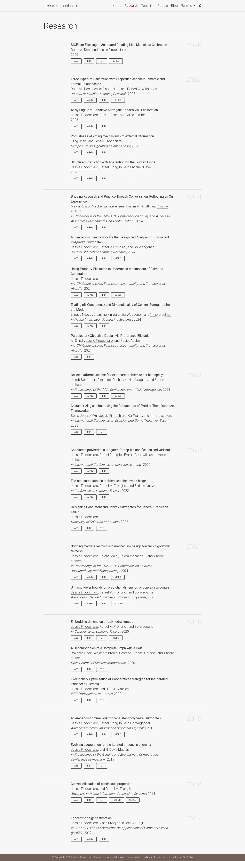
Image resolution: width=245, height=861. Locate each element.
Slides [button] (116, 61)
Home (116, 6)
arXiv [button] (90, 100)
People (163, 6)
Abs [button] (76, 61)
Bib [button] (89, 61)
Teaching (147, 6)
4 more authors (161, 416)
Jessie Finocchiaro (60, 5)
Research (132, 5)
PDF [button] (102, 61)
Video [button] (118, 258)
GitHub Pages (152, 857)
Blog (174, 6)
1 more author (160, 315)
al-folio (121, 857)
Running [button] (187, 6)
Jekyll (109, 857)
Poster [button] (118, 603)
